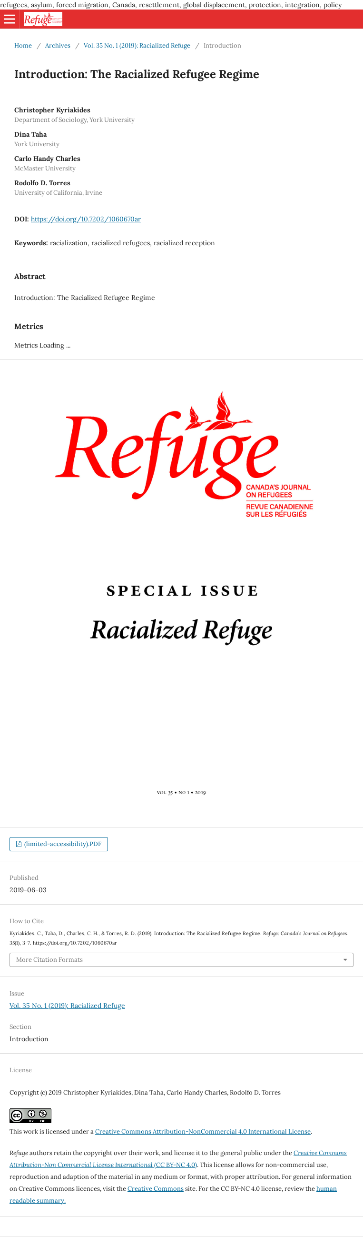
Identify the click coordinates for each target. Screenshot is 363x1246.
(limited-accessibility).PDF (62, 844)
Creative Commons (156, 1189)
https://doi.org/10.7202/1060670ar (86, 219)
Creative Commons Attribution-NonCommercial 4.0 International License (203, 1131)
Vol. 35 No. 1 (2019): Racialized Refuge (137, 45)
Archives (57, 45)
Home (23, 45)
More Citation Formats (49, 960)
